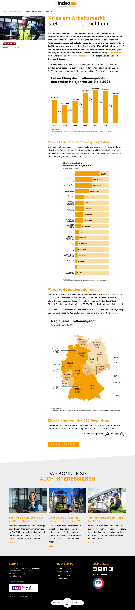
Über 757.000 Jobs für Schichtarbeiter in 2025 (65, 519)
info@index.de (18, 576)
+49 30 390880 (18, 573)
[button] (107, 434)
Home (5, 12)
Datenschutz (23, 596)
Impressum (12, 596)
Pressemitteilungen (15, 12)
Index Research (115, 53)
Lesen (12, 543)
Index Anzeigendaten (82, 56)
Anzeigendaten (9, 44)
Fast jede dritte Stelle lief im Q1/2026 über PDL (26, 519)
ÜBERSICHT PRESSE (63, 444)
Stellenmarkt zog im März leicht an (105, 519)
